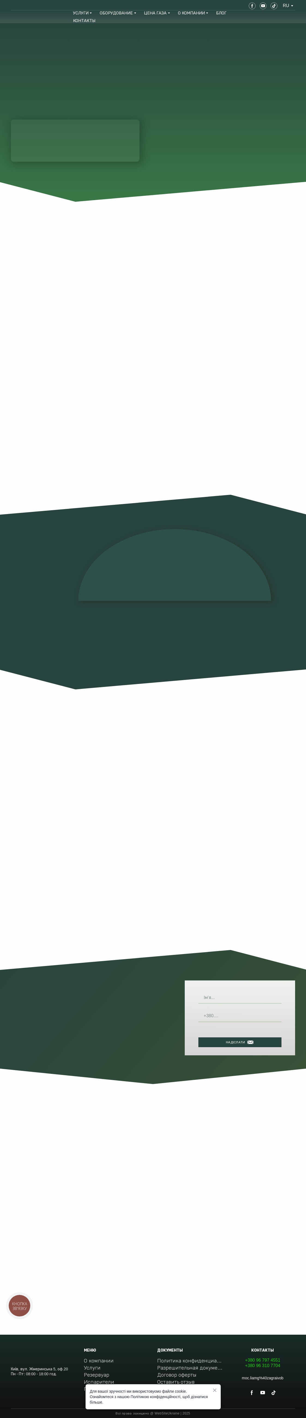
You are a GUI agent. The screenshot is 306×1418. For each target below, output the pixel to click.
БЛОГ (221, 13)
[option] (286, 5)
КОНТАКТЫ (84, 20)
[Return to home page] (30, 6)
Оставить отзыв (176, 1382)
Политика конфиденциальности (190, 1361)
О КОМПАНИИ (191, 13)
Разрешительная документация (190, 1368)
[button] (252, 5)
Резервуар (96, 1375)
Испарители (99, 1382)
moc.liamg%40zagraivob (263, 1378)
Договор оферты (176, 1375)
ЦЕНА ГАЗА (155, 13)
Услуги (92, 1368)
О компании (98, 1361)
